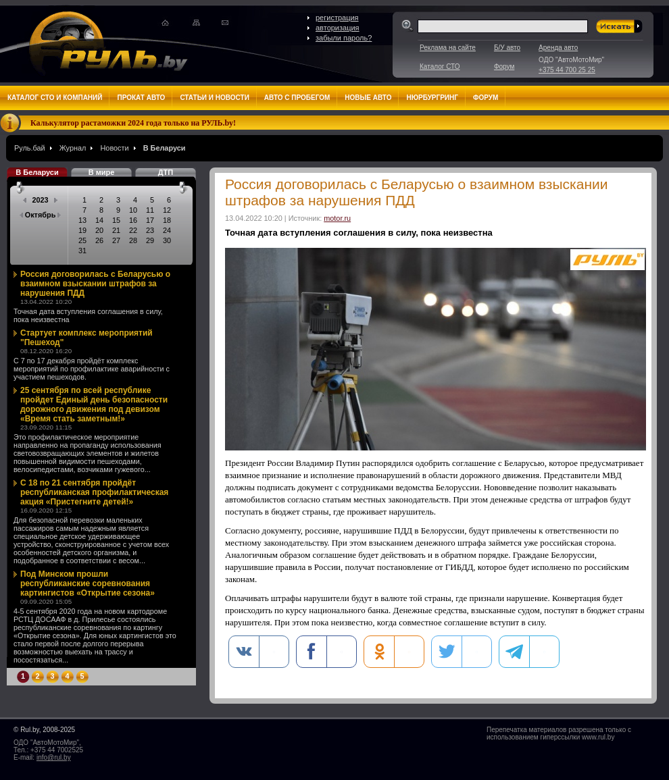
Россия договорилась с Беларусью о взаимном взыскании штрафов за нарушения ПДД (95, 283)
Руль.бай (29, 148)
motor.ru (337, 218)
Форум (504, 66)
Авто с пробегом (297, 97)
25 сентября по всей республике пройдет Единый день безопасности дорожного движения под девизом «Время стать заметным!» (94, 404)
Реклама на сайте (448, 47)
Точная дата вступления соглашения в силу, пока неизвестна (88, 315)
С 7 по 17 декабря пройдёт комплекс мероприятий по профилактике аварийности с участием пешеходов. (92, 369)
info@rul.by (53, 757)
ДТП (165, 172)
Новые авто (368, 97)
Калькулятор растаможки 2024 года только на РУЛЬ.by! (133, 123)
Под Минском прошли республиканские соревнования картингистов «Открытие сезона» (87, 583)
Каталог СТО (440, 66)
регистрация (337, 18)
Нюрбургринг (431, 97)
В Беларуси (164, 148)
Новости (114, 148)
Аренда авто (558, 47)
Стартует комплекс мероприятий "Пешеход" (86, 337)
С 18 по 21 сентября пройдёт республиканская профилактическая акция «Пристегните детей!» (94, 492)
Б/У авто (507, 47)
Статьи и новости (214, 97)
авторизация (338, 28)
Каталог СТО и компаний (54, 97)
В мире (102, 172)
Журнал (72, 148)
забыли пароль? (344, 38)
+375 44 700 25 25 (567, 70)
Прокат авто (141, 97)
